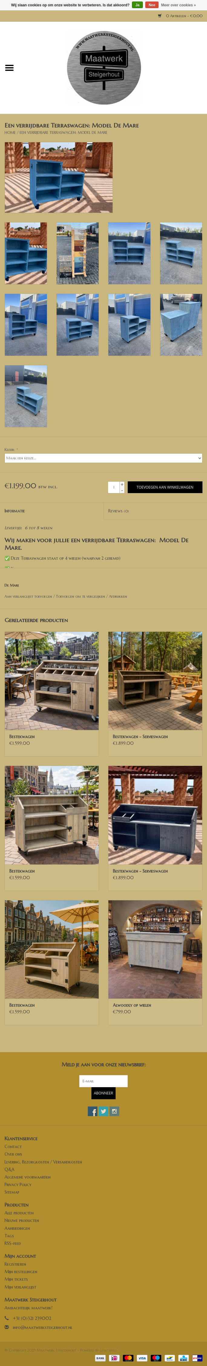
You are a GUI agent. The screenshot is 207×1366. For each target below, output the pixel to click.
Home (10, 132)
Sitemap (12, 1192)
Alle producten (19, 1213)
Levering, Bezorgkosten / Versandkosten (43, 1162)
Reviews (118, 511)
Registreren (15, 1264)
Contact (13, 1146)
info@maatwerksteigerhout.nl (42, 1327)
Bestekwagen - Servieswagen (140, 736)
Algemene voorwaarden (28, 1177)
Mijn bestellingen (21, 1271)
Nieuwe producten (22, 1220)
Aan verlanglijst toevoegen (28, 596)
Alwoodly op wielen (132, 1005)
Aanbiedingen (17, 1228)
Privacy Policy (18, 1184)
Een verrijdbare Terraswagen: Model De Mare (63, 132)
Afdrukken (118, 596)
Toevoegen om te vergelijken (81, 596)
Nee (152, 5)
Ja (137, 5)
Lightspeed (108, 1350)
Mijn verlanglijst (20, 1287)
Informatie (15, 511)
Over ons (13, 1154)
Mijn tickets (16, 1279)
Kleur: (11, 449)
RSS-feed (13, 1243)
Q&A (10, 1169)
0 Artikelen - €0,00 (180, 16)
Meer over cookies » (178, 5)
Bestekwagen (21, 736)
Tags (9, 1236)
